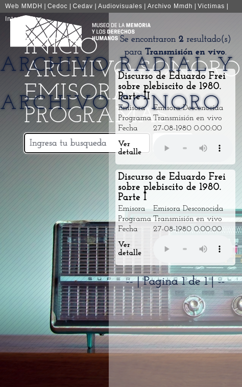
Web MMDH (23, 6)
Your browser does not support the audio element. (193, 148)
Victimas (211, 6)
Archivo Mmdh (170, 6)
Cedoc (57, 6)
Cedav (82, 6)
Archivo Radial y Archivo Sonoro (117, 85)
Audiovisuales (120, 6)
